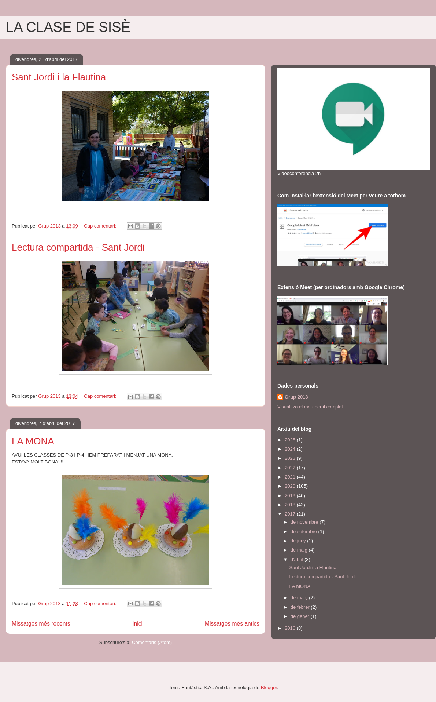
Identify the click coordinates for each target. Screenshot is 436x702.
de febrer (301, 607)
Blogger (269, 687)
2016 (291, 628)
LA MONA (33, 441)
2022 (291, 467)
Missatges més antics (232, 624)
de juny (299, 540)
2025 (291, 440)
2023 (291, 458)
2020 (291, 486)
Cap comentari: (101, 226)
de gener (301, 616)
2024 (291, 449)
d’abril (297, 559)
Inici (137, 624)
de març (300, 597)
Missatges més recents (41, 624)
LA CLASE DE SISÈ (68, 27)
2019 (291, 495)
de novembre (305, 522)
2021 (291, 477)
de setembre (304, 531)
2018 (291, 505)
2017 (291, 514)
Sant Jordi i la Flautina (59, 77)
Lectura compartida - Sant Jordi (78, 247)
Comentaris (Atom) (152, 642)
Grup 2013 (296, 397)
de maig (300, 550)
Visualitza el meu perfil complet (310, 407)
